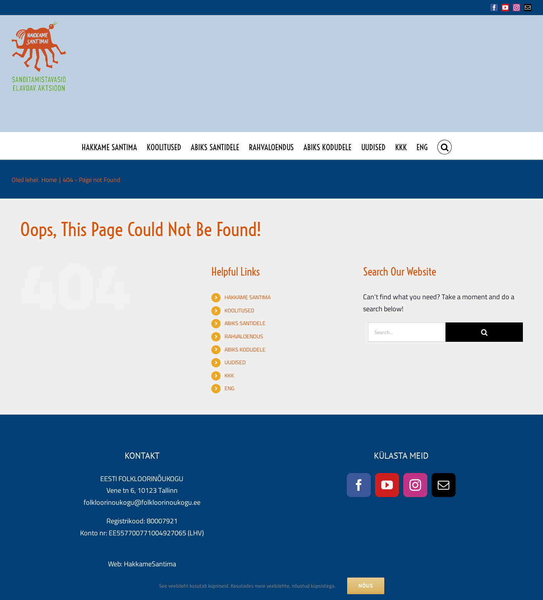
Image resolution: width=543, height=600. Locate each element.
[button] (444, 145)
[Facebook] (359, 485)
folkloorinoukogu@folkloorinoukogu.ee (142, 502)
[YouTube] (387, 485)
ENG (229, 388)
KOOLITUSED (239, 310)
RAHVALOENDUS (243, 336)
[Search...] (406, 332)
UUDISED (235, 362)
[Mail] (444, 485)
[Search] (484, 332)
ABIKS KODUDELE (245, 350)
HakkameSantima (150, 563)
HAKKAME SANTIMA (247, 297)
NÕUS (365, 585)
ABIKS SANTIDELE (245, 323)
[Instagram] (415, 485)
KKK (229, 375)
